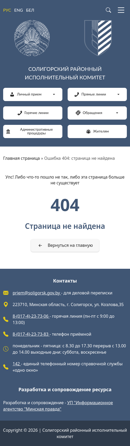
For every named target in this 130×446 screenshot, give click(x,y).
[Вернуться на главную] (65, 245)
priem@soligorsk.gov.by (37, 293)
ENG (18, 9)
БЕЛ (30, 9)
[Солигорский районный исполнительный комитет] (65, 52)
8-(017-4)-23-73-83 (31, 334)
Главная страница (21, 158)
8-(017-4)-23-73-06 (31, 316)
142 (17, 364)
